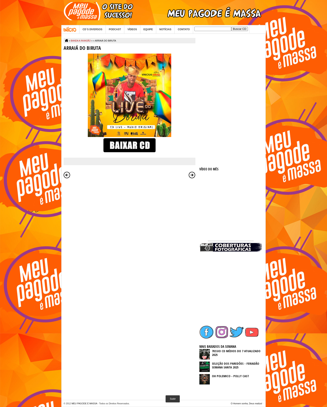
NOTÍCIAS (165, 29)
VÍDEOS (132, 29)
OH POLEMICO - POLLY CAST (230, 376)
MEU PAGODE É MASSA (84, 403)
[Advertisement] (230, 100)
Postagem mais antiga (192, 175)
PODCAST (115, 29)
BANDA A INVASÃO (81, 40)
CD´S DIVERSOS (92, 29)
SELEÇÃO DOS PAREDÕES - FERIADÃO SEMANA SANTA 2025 (235, 365)
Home (70, 29)
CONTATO (184, 29)
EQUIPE (148, 29)
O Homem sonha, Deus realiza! (246, 403)
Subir (173, 398)
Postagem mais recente (67, 175)
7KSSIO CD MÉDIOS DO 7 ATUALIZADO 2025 (236, 353)
